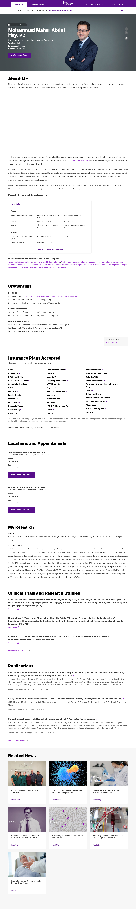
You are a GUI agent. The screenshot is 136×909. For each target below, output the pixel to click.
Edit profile (110, 343)
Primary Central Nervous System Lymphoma (35, 267)
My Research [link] (21, 527)
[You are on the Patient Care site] (19, 5)
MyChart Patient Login (93, 4)
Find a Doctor (39, 10)
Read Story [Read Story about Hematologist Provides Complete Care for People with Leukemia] (15, 845)
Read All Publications (18, 740)
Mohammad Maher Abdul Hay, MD (60, 10)
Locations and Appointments (37, 443)
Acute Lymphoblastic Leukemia (20, 262)
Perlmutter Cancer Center (80, 161)
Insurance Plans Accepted (34, 358)
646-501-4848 (21, 49)
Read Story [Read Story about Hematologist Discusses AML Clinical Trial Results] (56, 845)
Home (28, 10)
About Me (18, 78)
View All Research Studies (19, 650)
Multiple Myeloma (59, 267)
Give (120, 4)
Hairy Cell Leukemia (46, 265)
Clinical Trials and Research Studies (44, 593)
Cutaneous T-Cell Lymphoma (27, 265)
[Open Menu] (18, 10)
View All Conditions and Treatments (50, 250)
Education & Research (38, 4)
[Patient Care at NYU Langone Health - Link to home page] (68, 3)
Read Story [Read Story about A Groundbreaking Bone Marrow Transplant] (15, 799)
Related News (22, 755)
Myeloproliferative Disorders (88, 265)
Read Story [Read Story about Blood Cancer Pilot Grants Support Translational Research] (97, 799)
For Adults (15, 204)
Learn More (12, 609)
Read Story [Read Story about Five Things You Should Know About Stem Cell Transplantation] (56, 799)
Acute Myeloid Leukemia (50, 262)
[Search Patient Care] (122, 10)
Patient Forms (106, 4)
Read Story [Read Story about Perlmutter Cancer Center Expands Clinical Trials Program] (15, 890)
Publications (20, 666)
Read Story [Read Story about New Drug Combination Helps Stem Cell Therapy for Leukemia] (97, 845)
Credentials (19, 286)
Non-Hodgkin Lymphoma (110, 265)
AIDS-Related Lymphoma (70, 262)
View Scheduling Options (19, 55)
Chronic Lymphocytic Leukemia (93, 262)
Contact (114, 4)
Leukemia (36, 262)
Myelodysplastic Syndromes (66, 265)
